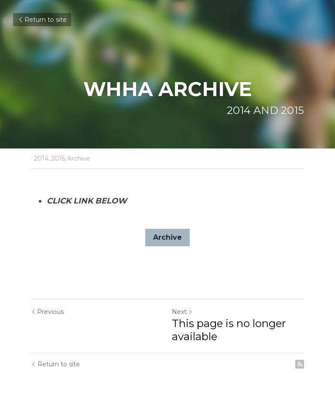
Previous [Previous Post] (47, 312)
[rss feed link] (299, 364)
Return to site (42, 20)
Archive (167, 237)
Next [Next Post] (182, 312)
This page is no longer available (229, 330)
